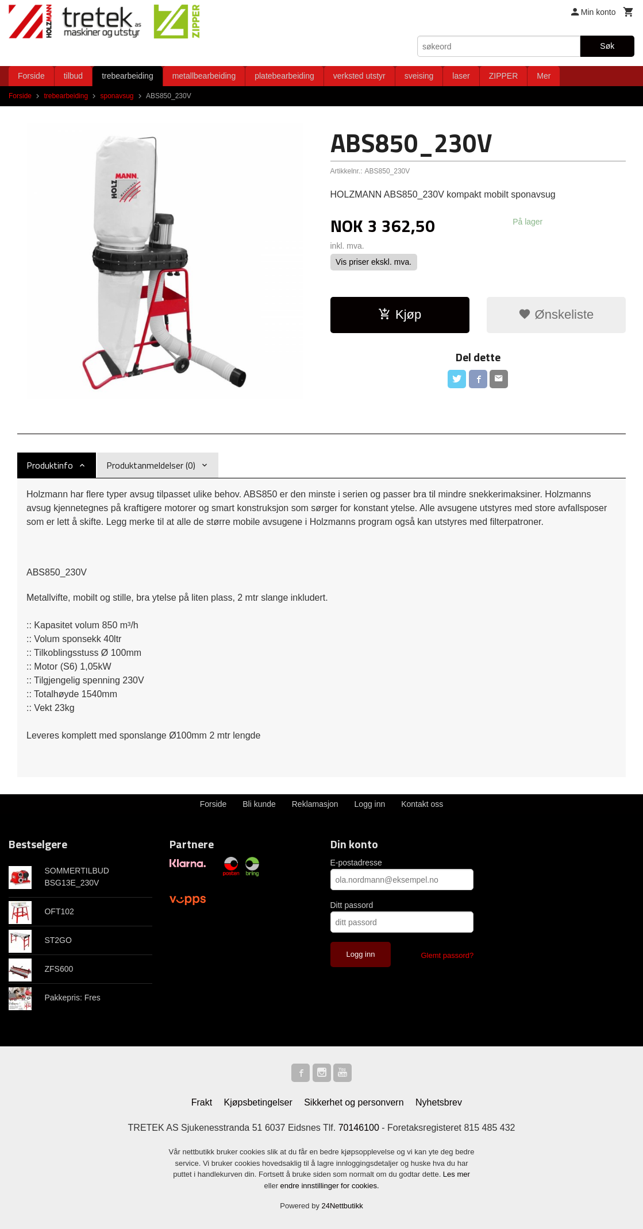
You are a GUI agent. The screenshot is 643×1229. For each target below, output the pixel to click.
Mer (543, 75)
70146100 (358, 1128)
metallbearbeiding (204, 75)
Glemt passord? (447, 955)
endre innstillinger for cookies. (329, 1185)
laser (460, 75)
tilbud (73, 75)
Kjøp (399, 314)
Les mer (456, 1174)
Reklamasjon (315, 804)
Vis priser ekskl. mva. (373, 261)
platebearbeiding (284, 75)
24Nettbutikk (342, 1205)
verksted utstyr (359, 75)
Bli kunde (259, 804)
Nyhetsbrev (438, 1102)
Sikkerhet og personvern (353, 1102)
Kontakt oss (422, 804)
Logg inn (370, 804)
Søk (607, 46)
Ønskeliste (556, 314)
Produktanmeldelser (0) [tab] (150, 465)
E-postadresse (356, 862)
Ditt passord (352, 905)
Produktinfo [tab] (49, 465)
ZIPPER (503, 75)
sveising (419, 75)
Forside (31, 75)
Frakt (201, 1102)
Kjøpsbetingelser (258, 1102)
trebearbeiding (127, 75)
